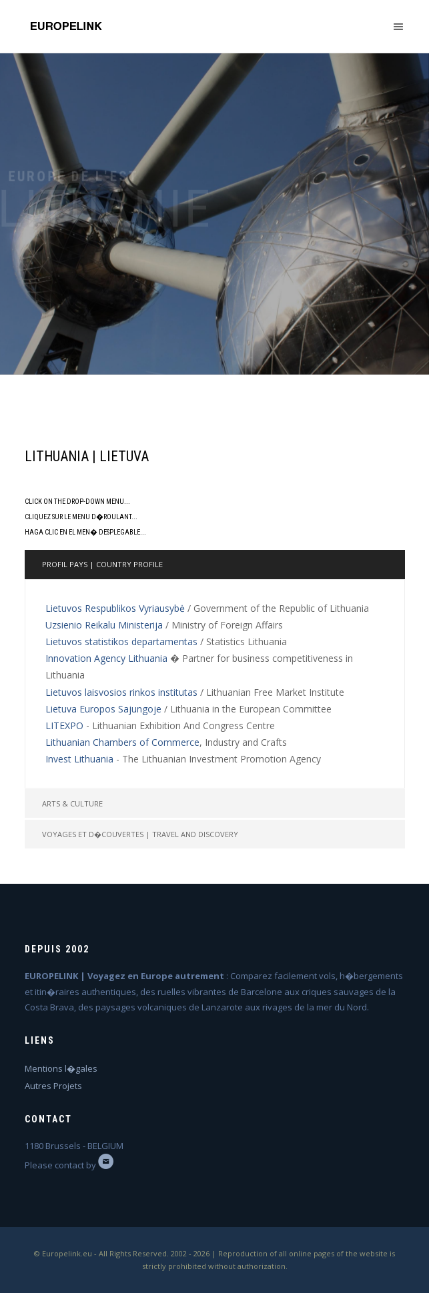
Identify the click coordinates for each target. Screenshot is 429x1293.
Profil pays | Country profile (102, 564)
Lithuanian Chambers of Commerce (122, 742)
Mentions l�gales (61, 1068)
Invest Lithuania (79, 758)
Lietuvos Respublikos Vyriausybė (115, 608)
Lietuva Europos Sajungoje (103, 708)
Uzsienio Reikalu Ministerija (104, 625)
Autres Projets (53, 1086)
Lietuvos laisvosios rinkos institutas (121, 692)
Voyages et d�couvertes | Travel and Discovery (140, 834)
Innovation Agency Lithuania (106, 658)
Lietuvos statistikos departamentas (121, 641)
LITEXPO (64, 725)
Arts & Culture (72, 803)
